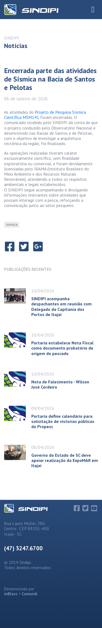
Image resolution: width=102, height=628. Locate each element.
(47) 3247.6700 (23, 548)
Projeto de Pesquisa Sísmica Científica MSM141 (45, 114)
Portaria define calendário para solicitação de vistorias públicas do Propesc (62, 421)
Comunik (30, 593)
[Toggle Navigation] (93, 9)
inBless (10, 593)
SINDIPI (11, 38)
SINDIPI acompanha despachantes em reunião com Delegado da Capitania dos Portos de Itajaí (61, 306)
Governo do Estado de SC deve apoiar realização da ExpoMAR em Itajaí (64, 460)
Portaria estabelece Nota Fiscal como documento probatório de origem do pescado (62, 348)
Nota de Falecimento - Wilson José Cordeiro (60, 384)
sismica (11, 224)
